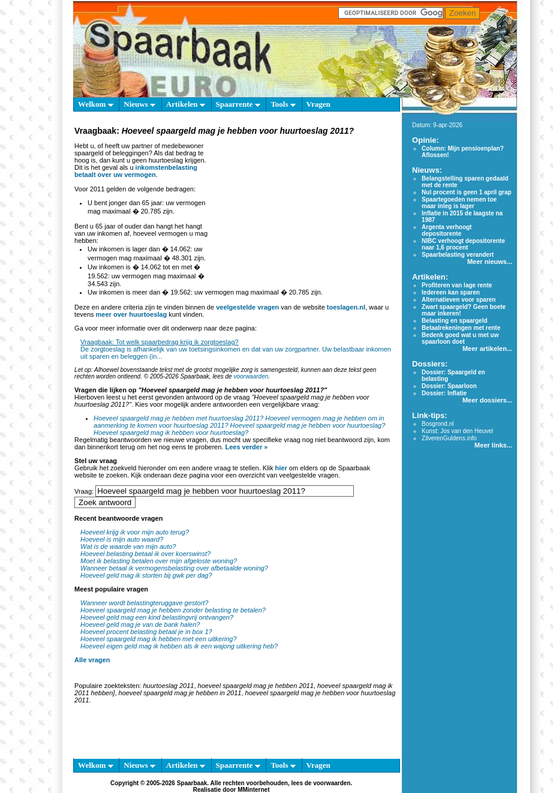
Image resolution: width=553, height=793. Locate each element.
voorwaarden (250, 376)
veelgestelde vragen (247, 307)
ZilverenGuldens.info (449, 438)
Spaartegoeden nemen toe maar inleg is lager (459, 202)
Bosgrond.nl (437, 423)
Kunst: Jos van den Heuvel (457, 431)
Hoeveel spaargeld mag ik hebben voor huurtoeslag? (171, 432)
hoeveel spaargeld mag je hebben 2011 (256, 685)
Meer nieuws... (489, 261)
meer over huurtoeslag (131, 314)
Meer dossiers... (487, 400)
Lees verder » (246, 446)
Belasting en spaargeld (454, 320)
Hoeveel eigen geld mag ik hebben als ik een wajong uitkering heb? (179, 646)
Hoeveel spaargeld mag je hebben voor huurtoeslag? (308, 425)
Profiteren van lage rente (457, 285)
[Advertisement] (304, 212)
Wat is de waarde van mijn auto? (128, 546)
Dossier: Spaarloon (449, 386)
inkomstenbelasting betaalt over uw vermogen (135, 171)
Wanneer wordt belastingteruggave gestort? (144, 602)
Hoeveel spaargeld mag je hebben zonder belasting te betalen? (173, 610)
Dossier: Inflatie (444, 393)
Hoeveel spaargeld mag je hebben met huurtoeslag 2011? (178, 418)
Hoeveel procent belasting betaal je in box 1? (146, 631)
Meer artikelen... (487, 348)
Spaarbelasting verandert (458, 254)
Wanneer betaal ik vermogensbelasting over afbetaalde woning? (174, 568)
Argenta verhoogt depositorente (446, 230)
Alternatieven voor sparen (458, 299)
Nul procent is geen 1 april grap (466, 192)
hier (281, 467)
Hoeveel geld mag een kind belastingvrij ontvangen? (156, 617)
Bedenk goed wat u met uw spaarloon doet (460, 338)
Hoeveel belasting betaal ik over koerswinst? (145, 553)
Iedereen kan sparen (451, 292)
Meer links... (493, 445)
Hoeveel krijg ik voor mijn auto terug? (134, 532)
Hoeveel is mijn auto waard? (121, 539)
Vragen (318, 104)
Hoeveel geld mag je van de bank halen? (140, 624)
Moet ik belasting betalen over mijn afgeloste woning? (158, 560)
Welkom (95, 104)
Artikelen (185, 104)
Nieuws (139, 104)
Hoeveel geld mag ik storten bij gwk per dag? (146, 575)
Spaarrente (238, 104)
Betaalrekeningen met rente (461, 328)
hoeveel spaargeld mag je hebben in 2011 (180, 692)
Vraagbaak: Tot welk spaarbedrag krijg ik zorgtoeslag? (159, 342)
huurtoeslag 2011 (168, 685)
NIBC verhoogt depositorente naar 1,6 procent (463, 244)
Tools (283, 104)
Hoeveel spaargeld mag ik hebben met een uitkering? (158, 638)
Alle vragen (92, 659)
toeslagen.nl (346, 307)
